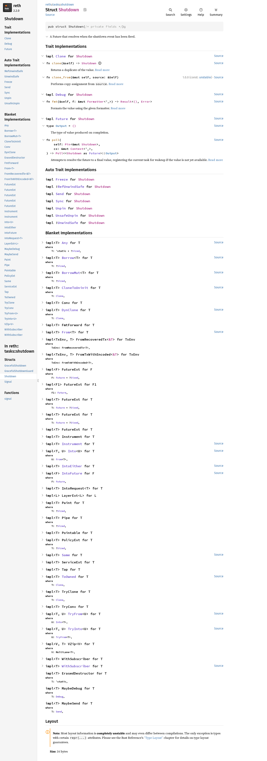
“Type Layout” (153, 738)
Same (66, 555)
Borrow (68, 258)
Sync (60, 201)
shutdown (67, 4)
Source (50, 14)
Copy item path (85, 9)
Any (65, 243)
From (66, 332)
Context (76, 149)
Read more (102, 70)
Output (61, 126)
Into (72, 451)
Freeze (62, 179)
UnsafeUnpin (67, 215)
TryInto (75, 629)
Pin (67, 144)
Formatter (95, 101)
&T (111, 339)
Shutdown (84, 56)
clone (56, 63)
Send (60, 194)
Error (145, 101)
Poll (59, 153)
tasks (55, 4)
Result (126, 101)
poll (55, 140)
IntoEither (72, 466)
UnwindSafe (68, 223)
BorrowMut (71, 273)
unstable (205, 77)
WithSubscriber (76, 666)
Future (62, 119)
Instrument (72, 444)
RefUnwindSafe (71, 186)
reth (17, 5)
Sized (76, 251)
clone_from (61, 77)
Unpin (61, 208)
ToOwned (69, 577)
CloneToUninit (75, 288)
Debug (61, 94)
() (135, 101)
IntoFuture (72, 473)
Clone (61, 56)
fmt (54, 101)
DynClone (70, 310)
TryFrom (75, 614)
